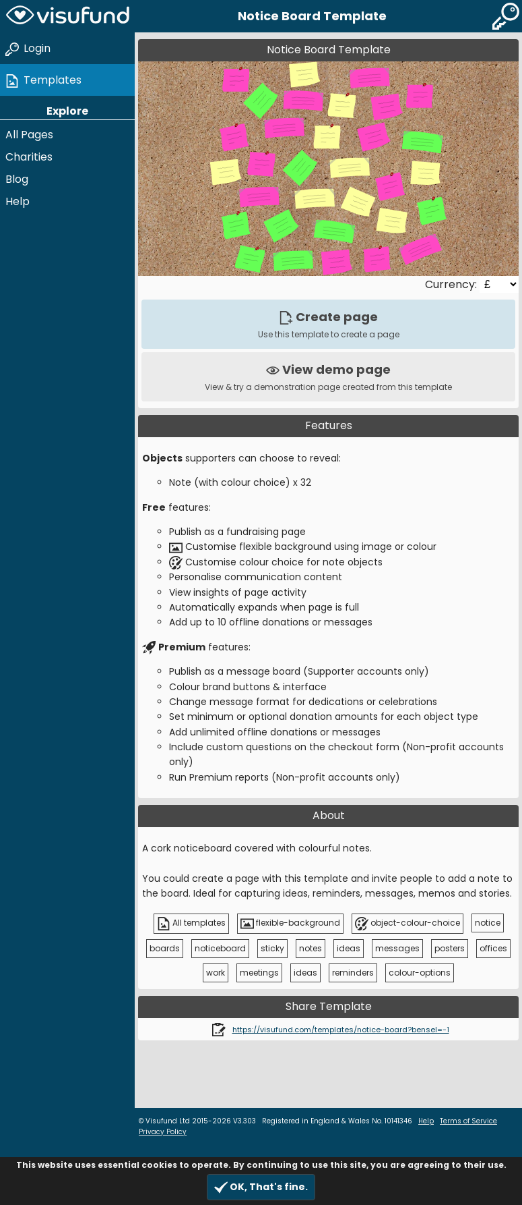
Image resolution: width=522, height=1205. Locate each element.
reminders (353, 972)
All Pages (29, 134)
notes (310, 948)
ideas (348, 948)
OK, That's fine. (261, 1187)
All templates (191, 923)
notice (487, 922)
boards (165, 948)
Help (17, 201)
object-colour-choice (407, 923)
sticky (272, 948)
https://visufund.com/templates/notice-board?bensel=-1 (340, 1029)
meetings (259, 972)
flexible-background (290, 923)
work (215, 972)
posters (449, 948)
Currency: (452, 284)
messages (397, 948)
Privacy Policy (163, 1132)
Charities (29, 157)
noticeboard (220, 948)
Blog (16, 179)
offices (493, 948)
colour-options (420, 972)
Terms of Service (468, 1121)
